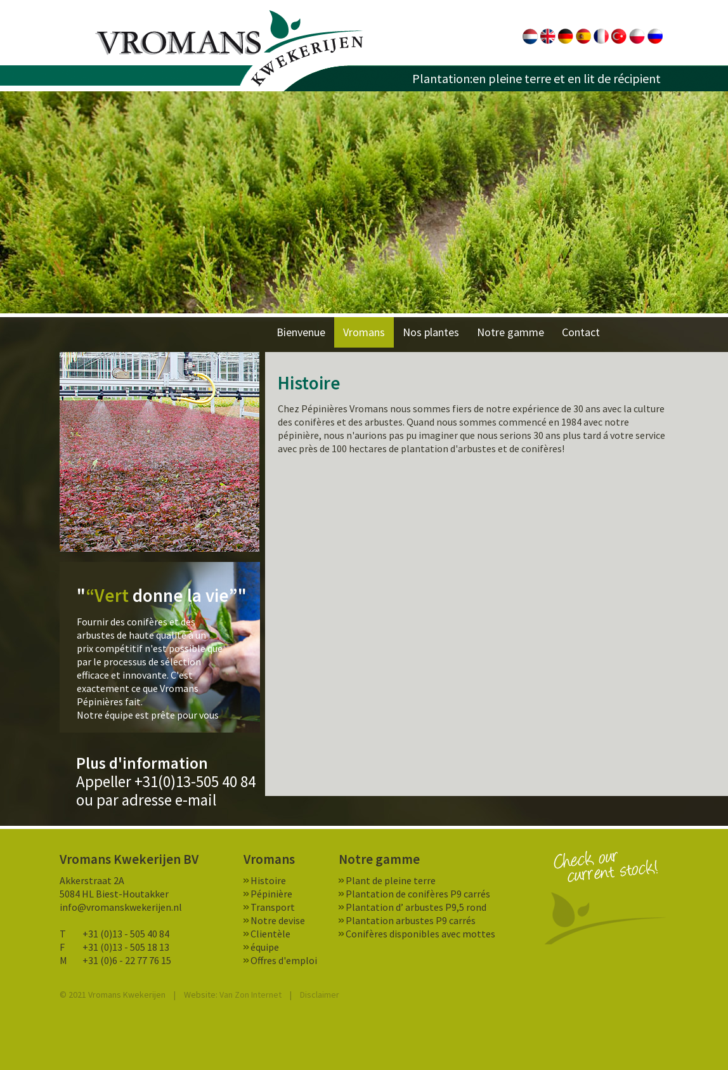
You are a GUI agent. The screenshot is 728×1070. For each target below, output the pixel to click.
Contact (581, 332)
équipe (264, 947)
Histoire (268, 880)
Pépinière (271, 893)
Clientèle (270, 933)
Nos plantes (431, 332)
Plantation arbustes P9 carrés (411, 920)
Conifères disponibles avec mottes (420, 933)
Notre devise (277, 920)
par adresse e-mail (156, 800)
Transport (272, 907)
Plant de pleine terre (391, 880)
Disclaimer (319, 994)
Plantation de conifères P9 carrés (418, 893)
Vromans (229, 48)
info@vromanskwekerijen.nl (121, 907)
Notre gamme (510, 332)
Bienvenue (300, 332)
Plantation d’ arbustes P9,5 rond (416, 907)
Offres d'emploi (283, 960)
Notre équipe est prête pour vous (148, 714)
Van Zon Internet (250, 994)
